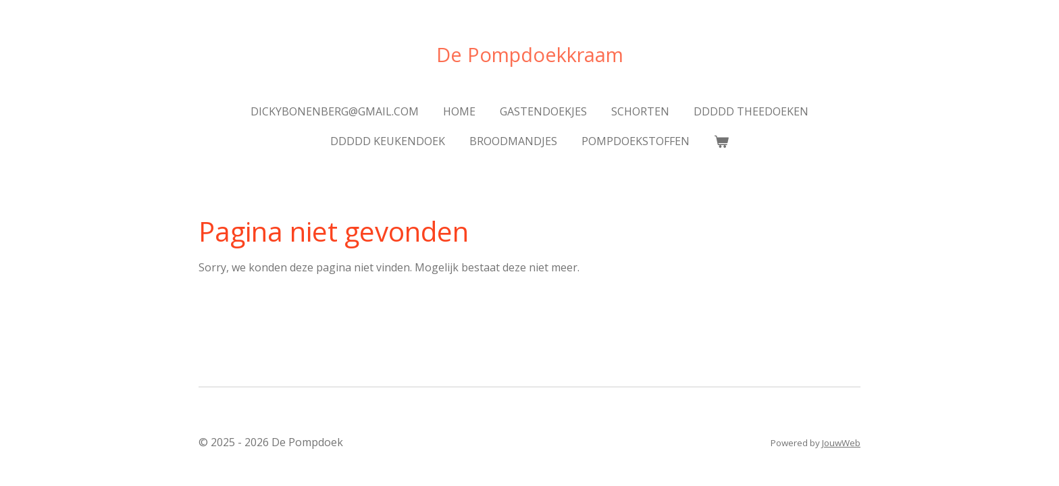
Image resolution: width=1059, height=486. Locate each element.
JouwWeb (841, 443)
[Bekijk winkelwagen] (721, 141)
